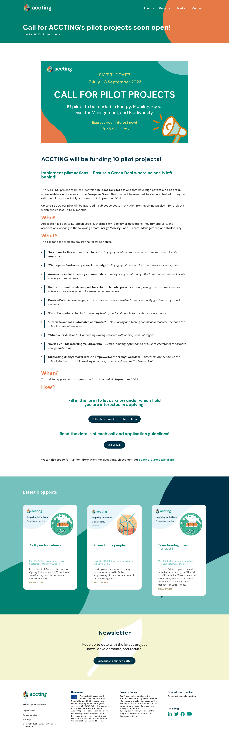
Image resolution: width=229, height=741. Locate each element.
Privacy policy (130, 696)
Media (181, 8)
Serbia (107, 563)
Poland (161, 563)
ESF (44, 704)
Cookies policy (30, 715)
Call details (114, 445)
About (148, 8)
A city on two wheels (45, 545)
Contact (197, 8)
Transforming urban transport (173, 546)
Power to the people (109, 545)
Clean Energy (117, 561)
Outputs (164, 8)
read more (36, 582)
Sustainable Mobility (40, 563)
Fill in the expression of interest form (114, 419)
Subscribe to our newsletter (114, 661)
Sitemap (27, 719)
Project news (52, 34)
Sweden (56, 563)
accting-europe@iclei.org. (157, 460)
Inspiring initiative (55, 561)
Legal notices (29, 710)
